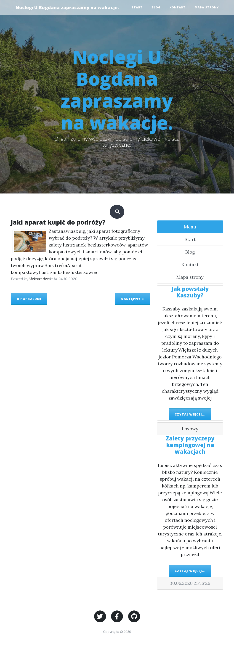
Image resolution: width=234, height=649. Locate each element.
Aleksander (38, 278)
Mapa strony (207, 7)
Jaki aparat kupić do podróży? (58, 222)
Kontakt (178, 7)
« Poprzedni (29, 299)
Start (137, 7)
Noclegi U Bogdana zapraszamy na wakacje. (67, 7)
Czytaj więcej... (190, 414)
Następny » (132, 299)
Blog (156, 7)
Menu (190, 227)
